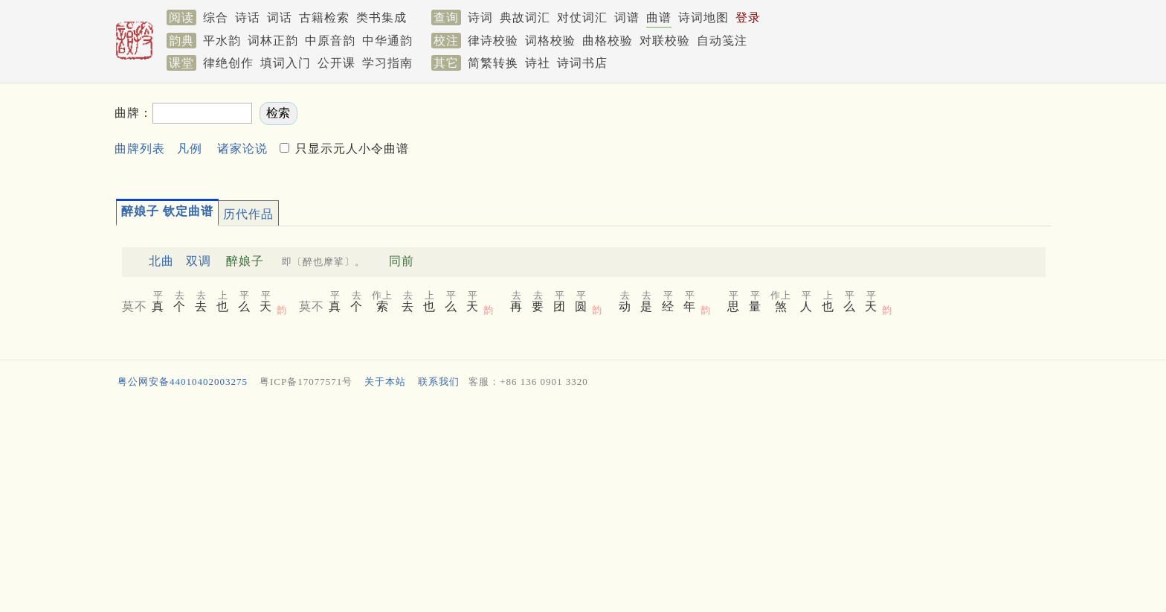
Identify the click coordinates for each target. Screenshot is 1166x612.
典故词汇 (525, 17)
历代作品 (248, 214)
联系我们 (439, 381)
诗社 (537, 63)
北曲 (161, 261)
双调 (198, 261)
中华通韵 (387, 40)
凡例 (189, 148)
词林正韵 (273, 40)
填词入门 (285, 63)
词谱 (627, 17)
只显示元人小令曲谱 (350, 148)
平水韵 (222, 40)
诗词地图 (703, 17)
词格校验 (550, 40)
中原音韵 (330, 40)
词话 (279, 17)
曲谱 (658, 17)
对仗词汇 (582, 17)
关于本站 (385, 381)
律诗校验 (493, 40)
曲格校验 (607, 40)
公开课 (336, 63)
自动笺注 (722, 40)
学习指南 (387, 63)
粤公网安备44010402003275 (182, 381)
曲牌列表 (140, 148)
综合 (215, 17)
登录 (748, 17)
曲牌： (133, 112)
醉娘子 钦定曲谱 (167, 211)
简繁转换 (493, 63)
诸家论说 (242, 148)
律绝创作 (228, 63)
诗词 (480, 17)
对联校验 (665, 40)
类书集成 (381, 17)
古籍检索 (324, 17)
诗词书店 (582, 63)
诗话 (247, 17)
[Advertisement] (786, 134)
